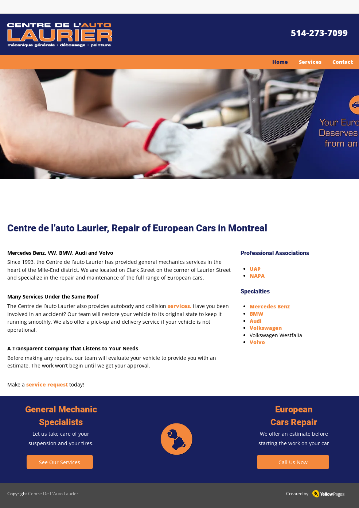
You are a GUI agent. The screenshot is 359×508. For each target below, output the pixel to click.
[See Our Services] (60, 462)
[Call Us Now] (293, 462)
